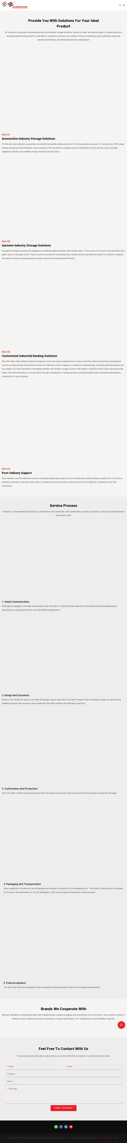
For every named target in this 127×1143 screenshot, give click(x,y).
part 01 (6, 134)
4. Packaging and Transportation (22, 884)
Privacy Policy (112, 1137)
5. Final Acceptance (15, 983)
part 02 (6, 241)
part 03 (6, 352)
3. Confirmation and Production (20, 789)
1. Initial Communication (15, 602)
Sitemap (100, 1137)
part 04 (6, 469)
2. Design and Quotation (15, 695)
